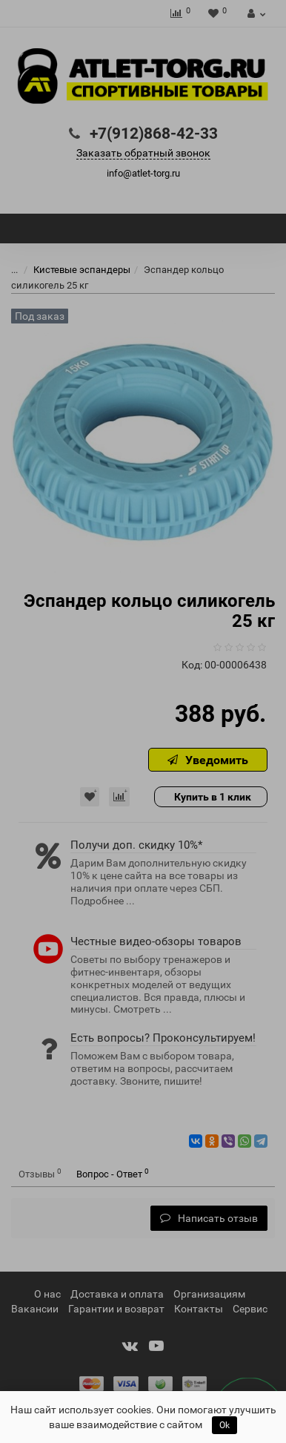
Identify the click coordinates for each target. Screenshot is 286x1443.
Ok (224, 1425)
